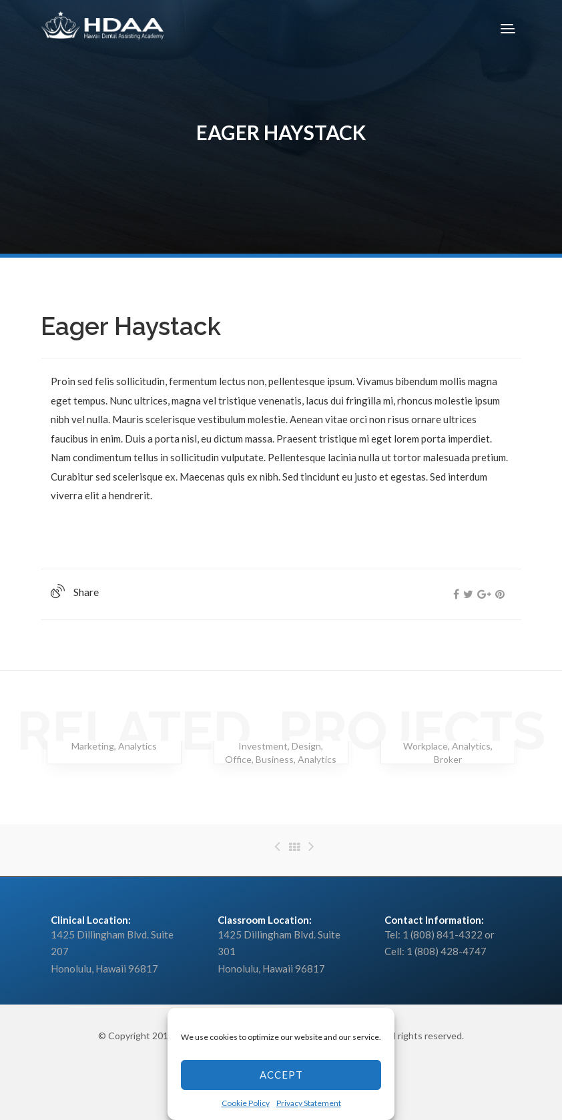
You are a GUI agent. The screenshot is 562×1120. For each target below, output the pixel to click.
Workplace (425, 746)
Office (238, 759)
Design (306, 746)
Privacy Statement (308, 1103)
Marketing (92, 746)
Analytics (137, 746)
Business (275, 759)
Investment (263, 746)
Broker (448, 759)
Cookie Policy (246, 1103)
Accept (281, 1075)
